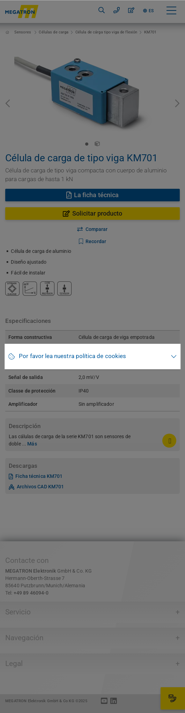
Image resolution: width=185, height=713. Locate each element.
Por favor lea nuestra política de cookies (72, 356)
